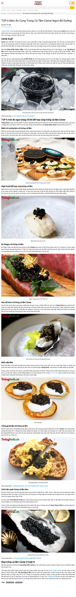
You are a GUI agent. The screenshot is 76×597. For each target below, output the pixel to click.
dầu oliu (13, 10)
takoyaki (36, 10)
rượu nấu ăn (30, 10)
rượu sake (3, 10)
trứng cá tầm (19, 582)
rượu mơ (9, 10)
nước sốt (25, 10)
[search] (72, 7)
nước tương (19, 10)
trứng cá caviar (10, 582)
